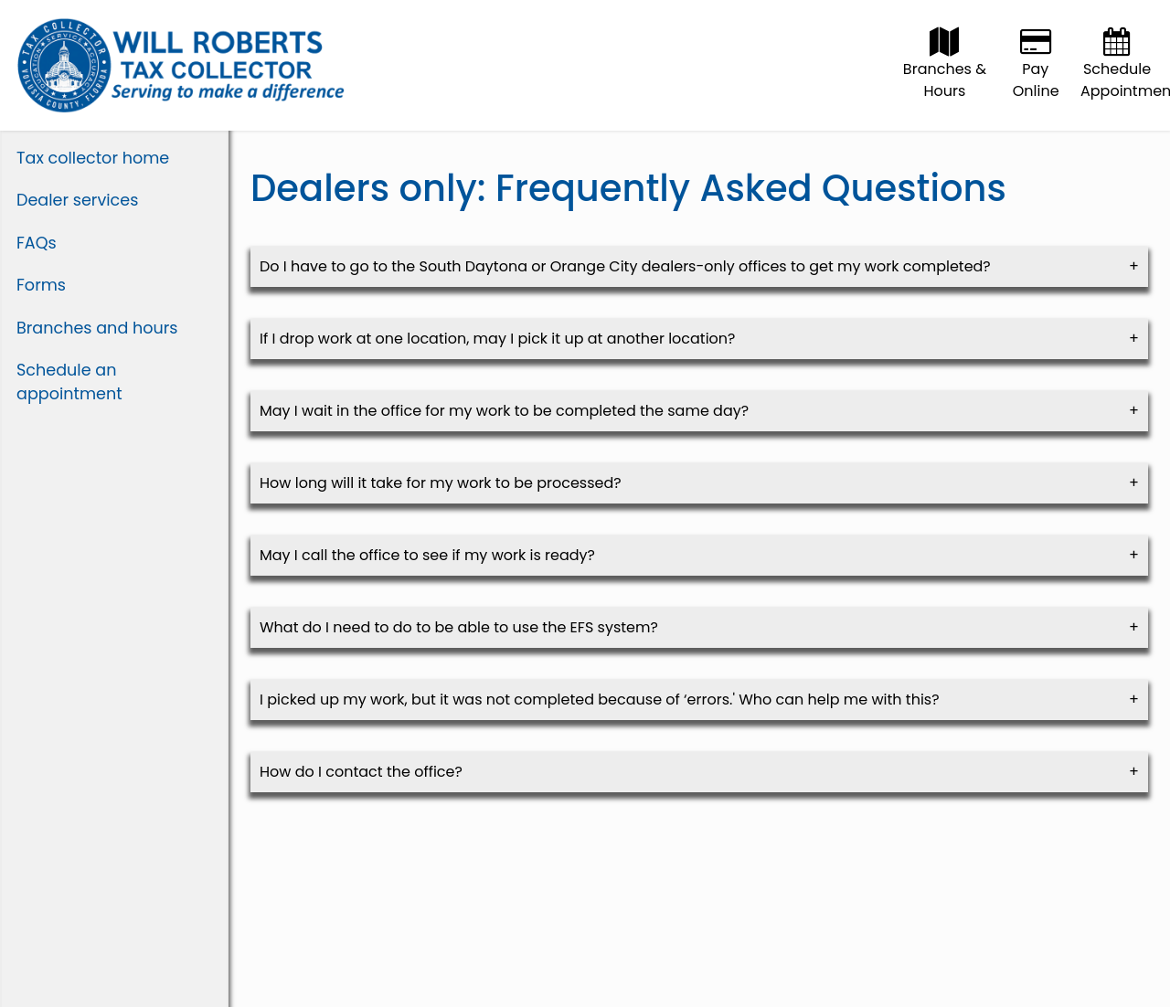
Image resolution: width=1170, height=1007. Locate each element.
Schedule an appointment (69, 382)
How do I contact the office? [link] (361, 771)
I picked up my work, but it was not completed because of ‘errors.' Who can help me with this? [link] (600, 699)
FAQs (36, 243)
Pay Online (1036, 69)
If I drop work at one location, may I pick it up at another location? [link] (497, 338)
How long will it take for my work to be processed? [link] (441, 482)
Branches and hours (97, 328)
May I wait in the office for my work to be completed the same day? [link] (504, 410)
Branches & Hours (944, 69)
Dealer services (77, 200)
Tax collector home (92, 158)
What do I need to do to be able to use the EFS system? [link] (459, 627)
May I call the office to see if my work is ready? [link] (427, 555)
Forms (41, 285)
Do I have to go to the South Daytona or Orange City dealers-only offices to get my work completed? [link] (625, 266)
